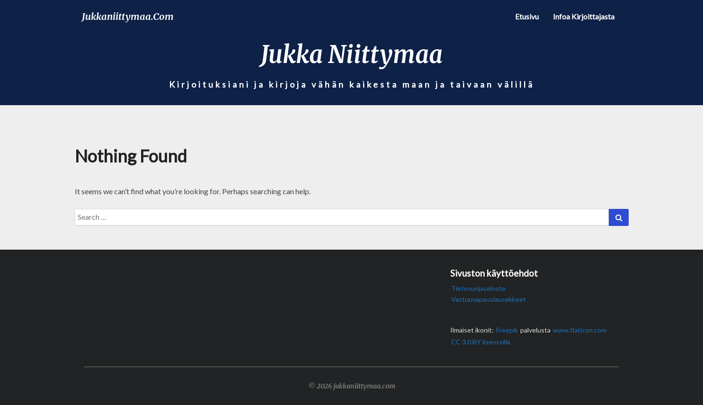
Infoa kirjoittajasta (583, 16)
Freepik (507, 330)
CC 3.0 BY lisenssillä (480, 342)
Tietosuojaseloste (478, 288)
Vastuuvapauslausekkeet (488, 299)
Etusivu (527, 16)
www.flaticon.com (579, 330)
